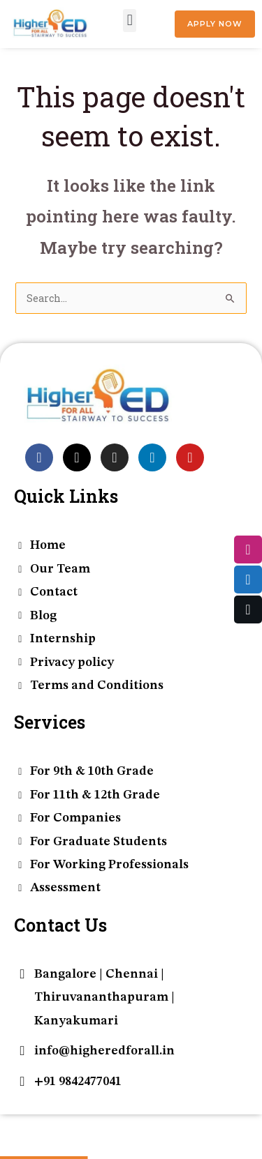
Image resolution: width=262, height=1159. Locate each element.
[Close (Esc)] (94, 1127)
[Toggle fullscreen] (39, 1127)
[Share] (67, 1127)
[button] (129, 20)
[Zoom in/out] (12, 1127)
